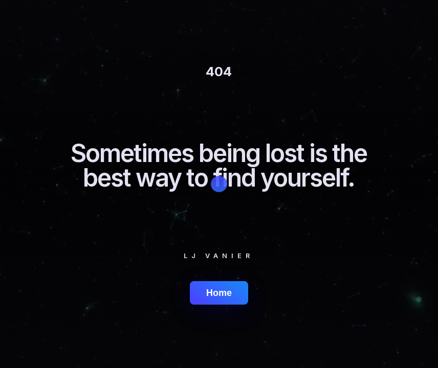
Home (219, 293)
